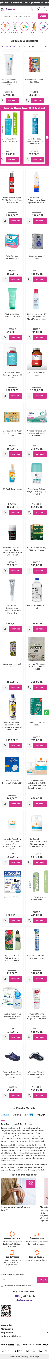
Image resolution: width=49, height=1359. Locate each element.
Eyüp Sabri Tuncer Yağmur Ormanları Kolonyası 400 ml (12, 958)
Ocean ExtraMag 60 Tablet (37, 257)
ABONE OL (42, 1280)
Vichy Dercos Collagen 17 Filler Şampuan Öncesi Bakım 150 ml (12, 200)
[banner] (6, 1115)
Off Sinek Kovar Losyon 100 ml (12, 490)
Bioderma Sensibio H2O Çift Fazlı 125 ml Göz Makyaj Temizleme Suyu (36, 316)
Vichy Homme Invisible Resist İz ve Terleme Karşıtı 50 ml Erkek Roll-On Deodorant (12, 551)
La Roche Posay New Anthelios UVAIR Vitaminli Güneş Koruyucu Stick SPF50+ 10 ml (12, 844)
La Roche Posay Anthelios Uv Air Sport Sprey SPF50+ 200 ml (37, 200)
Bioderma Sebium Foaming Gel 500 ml (12, 140)
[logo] (10, 9)
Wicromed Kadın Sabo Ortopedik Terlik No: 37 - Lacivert (12, 1074)
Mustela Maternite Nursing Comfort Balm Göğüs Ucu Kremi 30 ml (36, 1016)
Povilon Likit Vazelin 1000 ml (37, 607)
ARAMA (43, 16)
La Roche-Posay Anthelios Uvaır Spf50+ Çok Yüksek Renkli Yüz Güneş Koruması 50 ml (37, 784)
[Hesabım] (32, 11)
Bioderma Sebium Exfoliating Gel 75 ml (12, 315)
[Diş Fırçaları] (43, 28)
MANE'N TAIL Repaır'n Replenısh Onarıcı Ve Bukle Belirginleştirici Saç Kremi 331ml (12, 726)
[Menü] (2, 9)
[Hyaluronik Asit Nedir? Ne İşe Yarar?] (18, 1191)
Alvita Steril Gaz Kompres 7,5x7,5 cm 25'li (12, 782)
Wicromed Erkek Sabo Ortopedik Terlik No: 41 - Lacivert (36, 1074)
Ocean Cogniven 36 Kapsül (37, 723)
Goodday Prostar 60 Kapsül (37, 373)
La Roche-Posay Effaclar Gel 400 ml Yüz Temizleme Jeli (37, 141)
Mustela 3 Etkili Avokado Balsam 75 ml (37, 898)
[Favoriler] (38, 9)
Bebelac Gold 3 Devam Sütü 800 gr (37, 81)
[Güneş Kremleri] (5, 28)
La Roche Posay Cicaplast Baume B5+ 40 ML (11, 82)
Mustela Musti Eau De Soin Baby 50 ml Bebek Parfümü (12, 1016)
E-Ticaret (17, 1357)
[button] (1, 137)
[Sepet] (45, 9)
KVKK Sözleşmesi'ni (11, 1285)
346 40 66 (25, 1296)
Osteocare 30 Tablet (12, 897)
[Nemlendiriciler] (15, 28)
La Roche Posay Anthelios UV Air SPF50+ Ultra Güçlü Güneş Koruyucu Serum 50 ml (37, 843)
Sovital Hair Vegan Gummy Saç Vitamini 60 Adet (12, 375)
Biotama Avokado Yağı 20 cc (12, 665)
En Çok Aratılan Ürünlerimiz (11, 47)
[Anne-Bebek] (24, 28)
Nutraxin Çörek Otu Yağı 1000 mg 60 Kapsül (36, 548)
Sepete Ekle (15, 100)
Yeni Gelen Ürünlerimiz (32, 47)
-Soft (12, 1357)
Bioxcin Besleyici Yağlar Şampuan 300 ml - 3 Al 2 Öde (12, 433)
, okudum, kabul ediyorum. (16, 1285)
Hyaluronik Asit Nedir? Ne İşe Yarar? (15, 1208)
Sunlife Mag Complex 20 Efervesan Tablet (37, 956)
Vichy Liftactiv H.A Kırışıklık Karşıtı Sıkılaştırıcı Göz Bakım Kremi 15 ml (12, 609)
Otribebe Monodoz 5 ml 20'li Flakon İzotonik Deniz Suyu (36, 433)
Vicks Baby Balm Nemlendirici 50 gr (12, 257)
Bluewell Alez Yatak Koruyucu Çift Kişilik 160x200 (37, 666)
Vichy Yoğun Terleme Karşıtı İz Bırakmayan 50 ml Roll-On (36, 491)
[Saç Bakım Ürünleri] (34, 28)
